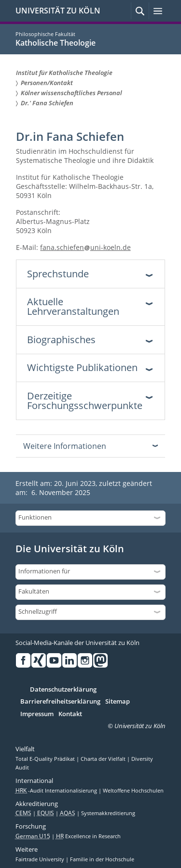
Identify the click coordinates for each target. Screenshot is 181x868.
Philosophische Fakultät (45, 33)
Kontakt (70, 714)
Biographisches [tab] (61, 339)
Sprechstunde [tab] (58, 273)
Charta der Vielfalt (104, 759)
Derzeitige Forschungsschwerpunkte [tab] (84, 400)
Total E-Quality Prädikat (45, 759)
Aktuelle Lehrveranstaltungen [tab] (73, 306)
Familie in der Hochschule (102, 859)
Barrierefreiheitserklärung (60, 702)
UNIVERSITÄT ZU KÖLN (57, 10)
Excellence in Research (88, 836)
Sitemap (117, 702)
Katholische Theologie (55, 42)
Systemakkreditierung (108, 813)
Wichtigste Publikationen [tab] (82, 367)
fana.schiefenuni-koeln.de (85, 247)
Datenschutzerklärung (63, 690)
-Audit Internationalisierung (56, 790)
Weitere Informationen (64, 446)
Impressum (37, 714)
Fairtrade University (40, 859)
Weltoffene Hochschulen (133, 790)
